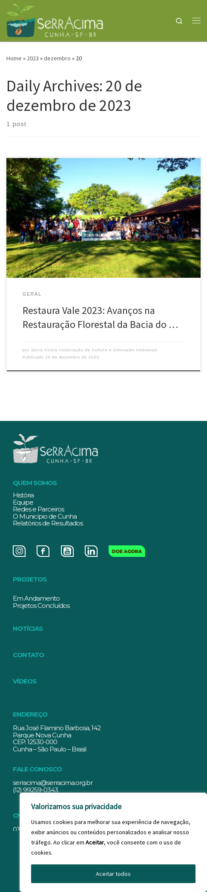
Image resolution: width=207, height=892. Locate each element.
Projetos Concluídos (41, 605)
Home (14, 58)
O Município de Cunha (45, 516)
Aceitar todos (113, 874)
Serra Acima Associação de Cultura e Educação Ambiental (94, 350)
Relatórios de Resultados (48, 523)
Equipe (23, 502)
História (23, 495)
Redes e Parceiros (38, 509)
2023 (33, 58)
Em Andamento (36, 598)
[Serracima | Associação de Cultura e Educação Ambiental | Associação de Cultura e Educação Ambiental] (54, 19)
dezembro (57, 58)
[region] (113, 842)
